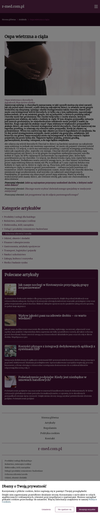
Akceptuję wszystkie (87, 509)
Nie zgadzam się (65, 509)
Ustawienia (46, 509)
